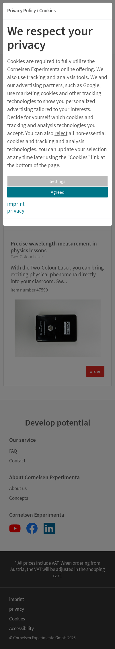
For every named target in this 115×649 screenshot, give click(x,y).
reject (60, 133)
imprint (15, 203)
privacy (15, 210)
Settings (57, 181)
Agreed (58, 192)
